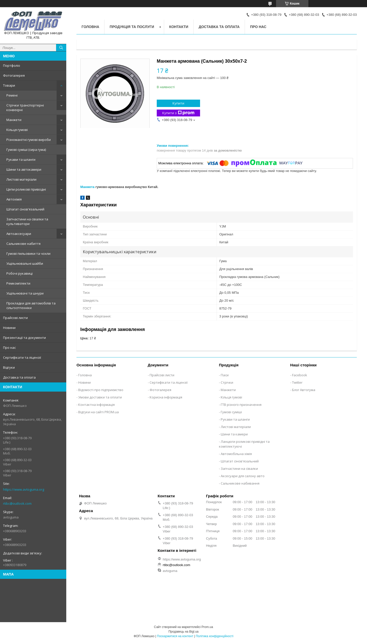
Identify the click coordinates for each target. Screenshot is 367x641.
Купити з (178, 113)
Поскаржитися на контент (175, 636)
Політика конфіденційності (214, 636)
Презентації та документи (24, 337)
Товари (9, 85)
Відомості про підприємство (100, 390)
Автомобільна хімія (236, 453)
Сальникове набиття (23, 243)
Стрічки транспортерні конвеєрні (25, 107)
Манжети (13, 119)
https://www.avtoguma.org (23, 489)
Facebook (299, 375)
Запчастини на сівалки (239, 468)
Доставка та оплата (19, 377)
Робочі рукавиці (19, 273)
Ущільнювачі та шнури (25, 293)
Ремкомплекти (18, 283)
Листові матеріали (21, 179)
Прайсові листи (15, 317)
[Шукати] (61, 47)
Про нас (9, 347)
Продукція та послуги (132, 27)
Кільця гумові (17, 129)
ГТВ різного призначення (241, 404)
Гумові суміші (231, 412)
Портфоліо (11, 65)
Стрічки (227, 382)
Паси (225, 375)
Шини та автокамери (23, 169)
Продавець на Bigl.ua (183, 631)
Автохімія (14, 199)
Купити (178, 103)
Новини (9, 327)
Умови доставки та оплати (100, 397)
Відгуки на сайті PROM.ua (98, 412)
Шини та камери (234, 434)
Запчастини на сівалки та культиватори (27, 221)
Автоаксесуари (18, 233)
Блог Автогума (303, 390)
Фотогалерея (14, 75)
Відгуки (9, 367)
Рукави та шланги (20, 159)
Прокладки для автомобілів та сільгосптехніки (31, 305)
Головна (90, 27)
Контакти (178, 27)
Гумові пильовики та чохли (28, 253)
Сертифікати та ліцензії (22, 357)
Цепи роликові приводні (26, 189)
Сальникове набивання (240, 483)
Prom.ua (207, 627)
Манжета (87, 187)
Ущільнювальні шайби (24, 263)
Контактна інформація (96, 404)
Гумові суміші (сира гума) (26, 149)
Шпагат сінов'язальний (25, 209)
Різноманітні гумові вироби (28, 139)
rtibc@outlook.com (17, 503)
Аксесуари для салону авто (243, 476)
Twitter (297, 382)
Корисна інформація (166, 397)
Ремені (12, 95)
